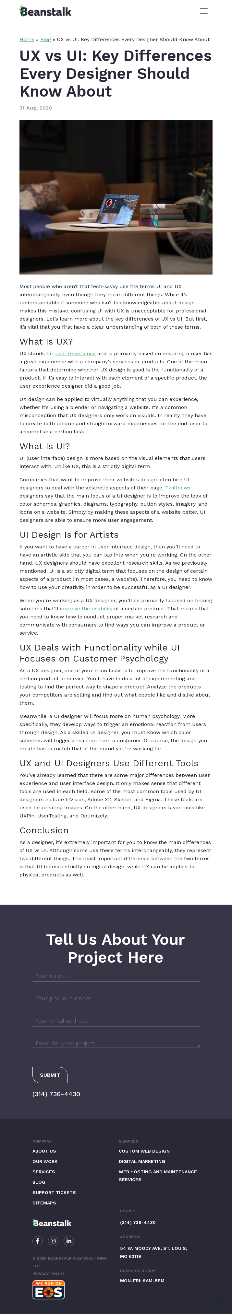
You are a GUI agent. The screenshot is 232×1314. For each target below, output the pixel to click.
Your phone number (63, 998)
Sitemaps (44, 1202)
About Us (44, 1151)
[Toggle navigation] (204, 11)
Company (42, 1141)
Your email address (62, 1020)
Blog (45, 39)
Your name (51, 975)
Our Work (44, 1161)
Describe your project (65, 1043)
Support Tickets (54, 1192)
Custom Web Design (144, 1151)
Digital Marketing (142, 1161)
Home (26, 39)
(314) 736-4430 (56, 1094)
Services (43, 1171)
